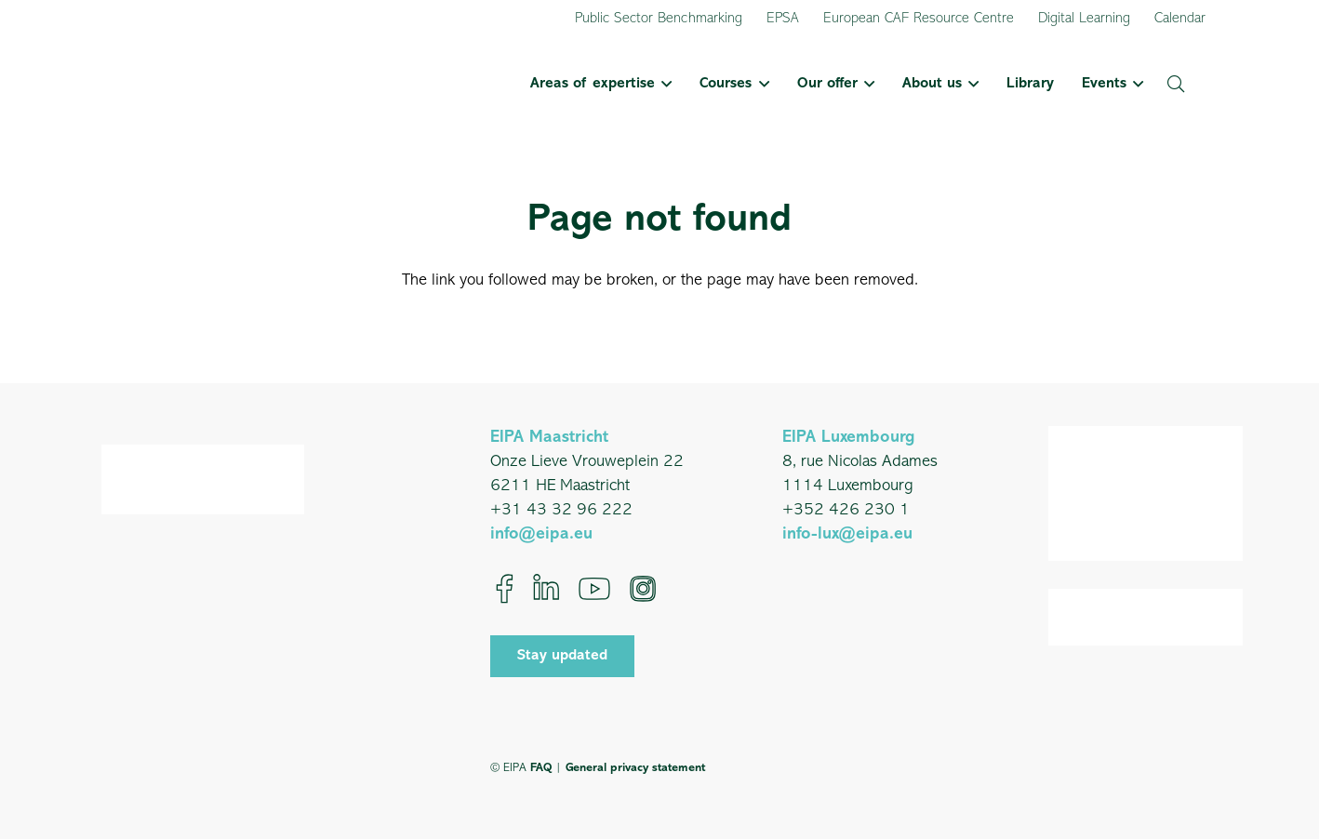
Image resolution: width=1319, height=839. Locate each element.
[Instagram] (642, 589)
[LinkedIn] (546, 589)
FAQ (541, 768)
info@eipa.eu (541, 534)
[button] (663, 83)
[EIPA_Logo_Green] (197, 83)
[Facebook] (504, 589)
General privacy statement (635, 768)
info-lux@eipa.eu (847, 534)
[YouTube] (594, 589)
